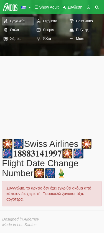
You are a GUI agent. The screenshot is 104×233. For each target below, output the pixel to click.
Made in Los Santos (19, 224)
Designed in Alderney (20, 219)
